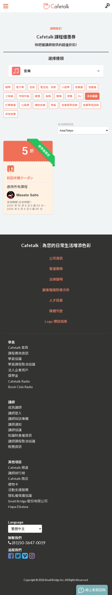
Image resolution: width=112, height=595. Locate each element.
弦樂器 (79, 87)
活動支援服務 (18, 490)
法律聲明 (56, 279)
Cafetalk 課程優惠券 (56, 36)
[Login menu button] (107, 6)
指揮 (48, 96)
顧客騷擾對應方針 (56, 290)
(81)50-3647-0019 (28, 542)
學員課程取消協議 (21, 364)
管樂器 (92, 87)
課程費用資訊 (18, 353)
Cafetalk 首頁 (18, 347)
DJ (79, 96)
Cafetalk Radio (19, 381)
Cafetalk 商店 (18, 478)
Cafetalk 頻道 (18, 467)
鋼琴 (8, 87)
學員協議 (15, 359)
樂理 (37, 96)
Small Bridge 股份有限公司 (28, 501)
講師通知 (15, 424)
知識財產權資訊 (20, 435)
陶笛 (53, 105)
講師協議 (15, 430)
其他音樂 (10, 114)
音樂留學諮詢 (69, 105)
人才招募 (56, 300)
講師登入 (15, 413)
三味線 (9, 96)
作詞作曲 (24, 96)
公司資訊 (56, 258)
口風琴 (25, 105)
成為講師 (15, 407)
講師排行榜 (16, 473)
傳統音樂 (40, 105)
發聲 (70, 96)
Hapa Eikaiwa (18, 507)
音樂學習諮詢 (91, 105)
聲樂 (59, 96)
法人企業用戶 (18, 370)
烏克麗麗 (92, 96)
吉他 (32, 87)
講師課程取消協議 (21, 441)
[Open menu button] (5, 6)
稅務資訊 (15, 447)
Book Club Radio (20, 387)
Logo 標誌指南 (56, 321)
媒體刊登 (56, 311)
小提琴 (66, 87)
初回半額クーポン (20, 178)
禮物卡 (13, 484)
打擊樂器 (10, 105)
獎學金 (13, 375)
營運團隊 (56, 269)
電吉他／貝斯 (48, 87)
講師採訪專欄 (18, 419)
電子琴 (20, 87)
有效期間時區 (66, 124)
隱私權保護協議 (20, 495)
